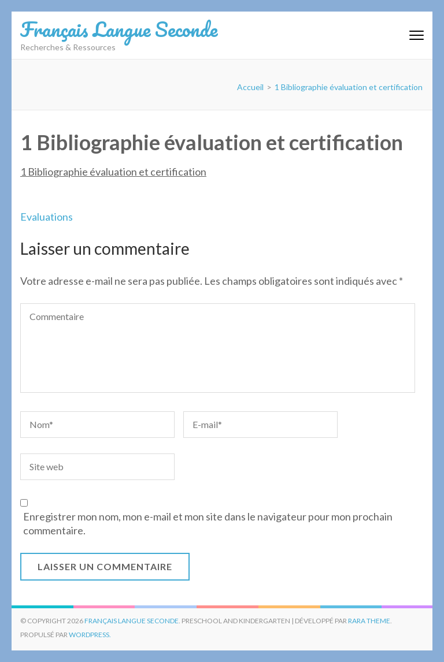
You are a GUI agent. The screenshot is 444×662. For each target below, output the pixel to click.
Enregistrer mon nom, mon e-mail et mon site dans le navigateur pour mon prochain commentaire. (208, 523)
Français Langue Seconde (118, 29)
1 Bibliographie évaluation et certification (113, 171)
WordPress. (90, 634)
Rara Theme (369, 620)
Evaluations (46, 216)
